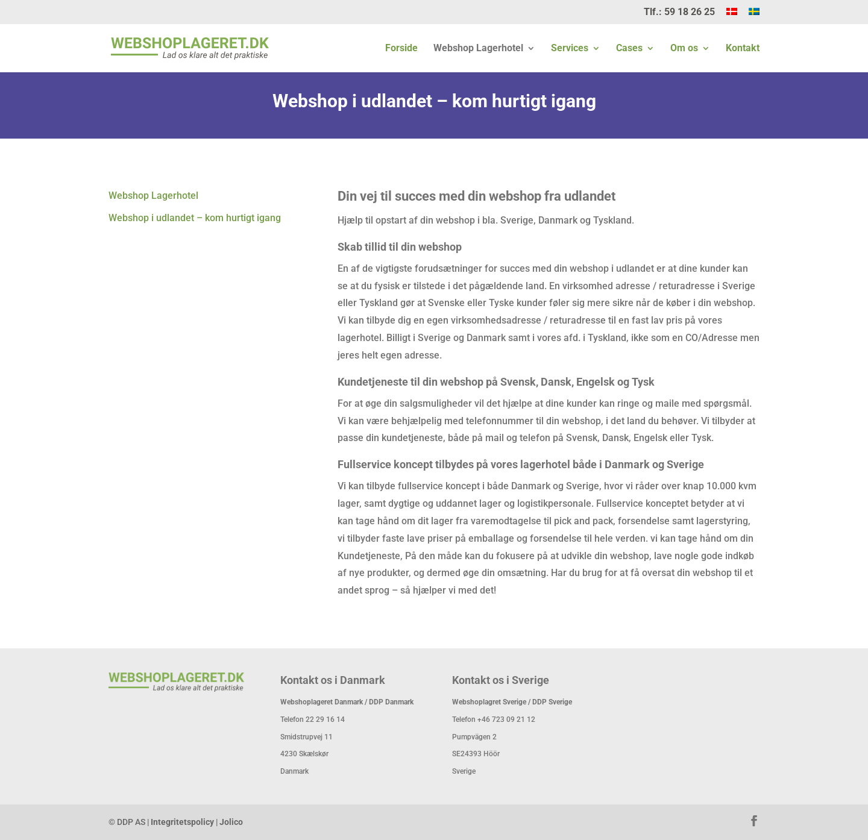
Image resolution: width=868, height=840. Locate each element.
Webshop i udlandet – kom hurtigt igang (194, 218)
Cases (629, 49)
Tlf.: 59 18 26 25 (679, 12)
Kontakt (743, 49)
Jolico (231, 822)
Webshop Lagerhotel (478, 49)
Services (569, 49)
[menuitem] (731, 15)
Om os (684, 49)
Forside (401, 49)
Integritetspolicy (182, 822)
